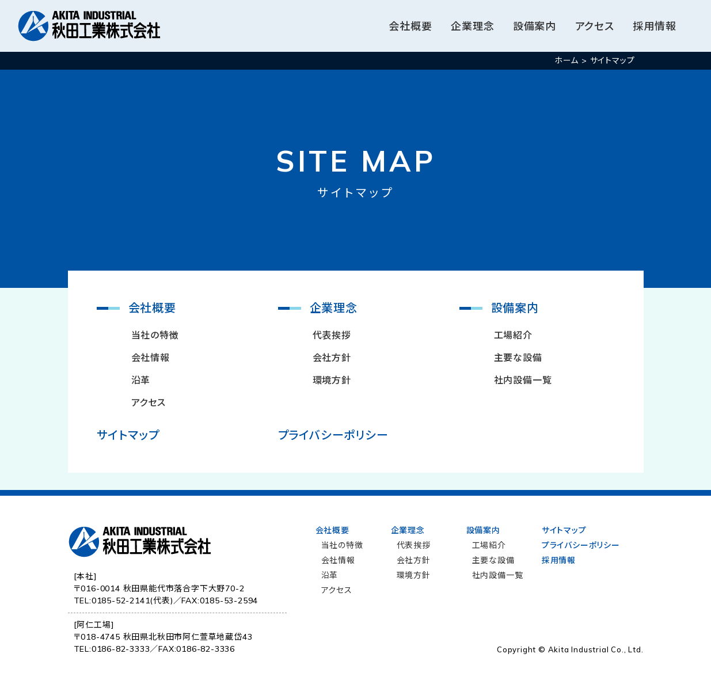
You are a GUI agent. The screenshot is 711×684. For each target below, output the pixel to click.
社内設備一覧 (523, 380)
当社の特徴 (155, 335)
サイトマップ (128, 435)
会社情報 (150, 357)
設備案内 (534, 26)
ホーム (566, 60)
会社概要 (410, 26)
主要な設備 (518, 357)
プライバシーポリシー (333, 435)
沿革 (141, 380)
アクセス (594, 26)
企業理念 (472, 26)
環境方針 (332, 380)
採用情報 (654, 26)
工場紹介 (513, 335)
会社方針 (332, 357)
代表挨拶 (332, 335)
